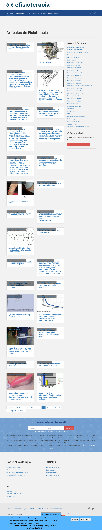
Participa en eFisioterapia (52, 467)
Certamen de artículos (51, 472)
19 (59, 407)
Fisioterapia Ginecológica (75, 78)
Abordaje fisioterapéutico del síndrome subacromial (50, 184)
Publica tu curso (11, 490)
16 (47, 407)
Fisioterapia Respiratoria (74, 88)
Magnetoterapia (19, 13)
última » (22, 411)
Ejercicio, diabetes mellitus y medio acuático (19, 316)
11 (28, 407)
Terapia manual (72, 124)
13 (35, 407)
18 (55, 407)
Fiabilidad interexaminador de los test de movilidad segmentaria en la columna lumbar (50, 333)
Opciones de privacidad (51, 514)
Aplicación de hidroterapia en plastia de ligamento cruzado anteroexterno (20, 250)
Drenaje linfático (72, 55)
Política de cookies (43, 508)
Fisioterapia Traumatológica (16, 44)
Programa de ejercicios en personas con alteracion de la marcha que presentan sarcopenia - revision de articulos (50, 162)
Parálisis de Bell (45, 63)
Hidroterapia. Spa (72, 104)
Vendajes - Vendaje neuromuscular (78, 127)
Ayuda (25, 508)
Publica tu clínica (11, 496)
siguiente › (14, 411)
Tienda (28, 13)
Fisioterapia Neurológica (45, 44)
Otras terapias (71, 111)
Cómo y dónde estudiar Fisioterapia (17, 472)
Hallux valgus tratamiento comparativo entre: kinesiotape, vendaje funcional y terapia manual (20, 396)
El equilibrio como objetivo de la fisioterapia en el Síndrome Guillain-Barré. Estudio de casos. (20, 351)
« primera (10, 407)
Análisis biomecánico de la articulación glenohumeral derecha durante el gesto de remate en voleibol (49, 112)
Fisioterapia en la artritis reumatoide (18, 365)
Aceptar (75, 519)
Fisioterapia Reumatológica (16, 363)
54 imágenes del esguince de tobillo (19, 202)
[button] (95, 13)
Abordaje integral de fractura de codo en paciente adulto (20, 214)
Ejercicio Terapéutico (14, 296)
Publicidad (32, 508)
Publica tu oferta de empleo (15, 493)
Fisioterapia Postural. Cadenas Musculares (80, 86)
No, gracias (85, 519)
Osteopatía (70, 109)
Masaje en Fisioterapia (74, 106)
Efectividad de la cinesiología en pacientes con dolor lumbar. (50, 285)
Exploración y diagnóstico (75, 63)
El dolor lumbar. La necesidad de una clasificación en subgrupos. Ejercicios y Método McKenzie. (50, 317)
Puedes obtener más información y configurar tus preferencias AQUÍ (34, 526)
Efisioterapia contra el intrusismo (16, 470)
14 (39, 407)
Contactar (18, 508)
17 (51, 407)
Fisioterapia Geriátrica (74, 75)
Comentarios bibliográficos (75, 47)
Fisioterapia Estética (73, 70)
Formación (35, 13)
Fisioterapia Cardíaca (73, 65)
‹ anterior (18, 407)
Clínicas (49, 13)
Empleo (43, 13)
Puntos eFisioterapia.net (52, 475)
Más (56, 13)
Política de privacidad (56, 508)
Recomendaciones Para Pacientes (77, 116)
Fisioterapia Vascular (73, 96)
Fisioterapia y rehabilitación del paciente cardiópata (49, 365)
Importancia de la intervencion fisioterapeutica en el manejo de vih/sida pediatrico (50, 396)
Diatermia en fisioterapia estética (77, 52)
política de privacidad (61, 431)
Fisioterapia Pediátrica (45, 375)
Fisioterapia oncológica (74, 101)
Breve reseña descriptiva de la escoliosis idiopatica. (20, 263)
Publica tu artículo (50, 470)
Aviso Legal (9, 508)
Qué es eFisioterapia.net (13, 467)
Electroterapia (71, 60)
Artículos (10, 13)
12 (32, 407)
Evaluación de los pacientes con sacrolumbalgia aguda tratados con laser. (19, 47)
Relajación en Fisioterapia (75, 122)
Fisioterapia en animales (74, 98)
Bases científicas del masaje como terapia (49, 231)
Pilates (69, 114)
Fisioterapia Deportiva (15, 72)
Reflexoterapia (71, 119)
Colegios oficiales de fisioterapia (16, 475)
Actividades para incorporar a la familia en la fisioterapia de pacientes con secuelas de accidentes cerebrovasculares (50, 216)
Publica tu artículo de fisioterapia (78, 145)
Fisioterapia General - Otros (46, 229)
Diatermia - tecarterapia (74, 50)
